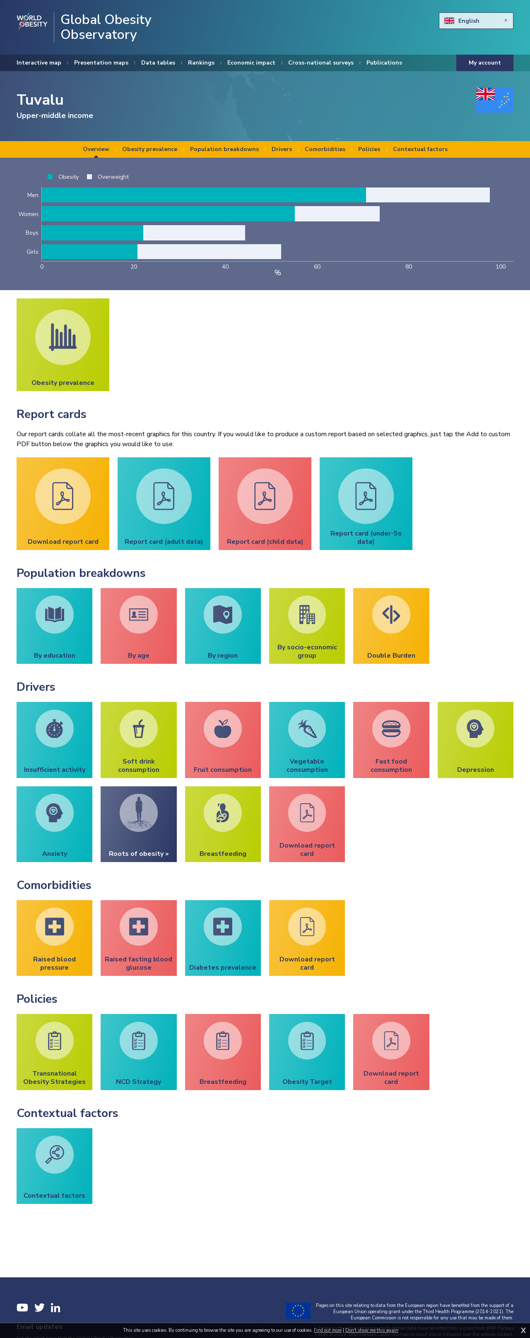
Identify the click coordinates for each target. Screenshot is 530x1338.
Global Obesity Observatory (106, 27)
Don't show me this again (371, 1330)
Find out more (328, 1330)
